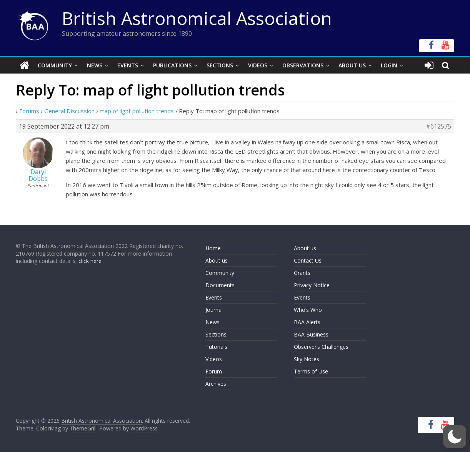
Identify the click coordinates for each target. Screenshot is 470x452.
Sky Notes (306, 359)
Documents (220, 285)
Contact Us (308, 260)
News (94, 65)
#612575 (438, 126)
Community (55, 65)
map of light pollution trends (137, 111)
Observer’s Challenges (321, 346)
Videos (257, 65)
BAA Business (311, 334)
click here (90, 261)
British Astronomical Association (197, 18)
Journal (214, 309)
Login (389, 65)
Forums (29, 111)
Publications (172, 65)
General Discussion (69, 111)
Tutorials (216, 346)
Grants (302, 272)
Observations (302, 65)
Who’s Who (308, 309)
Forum (213, 371)
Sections (220, 65)
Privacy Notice (312, 285)
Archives (215, 383)
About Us (352, 65)
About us (216, 260)
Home (213, 248)
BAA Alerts (307, 322)
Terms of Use (311, 371)
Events (127, 65)
